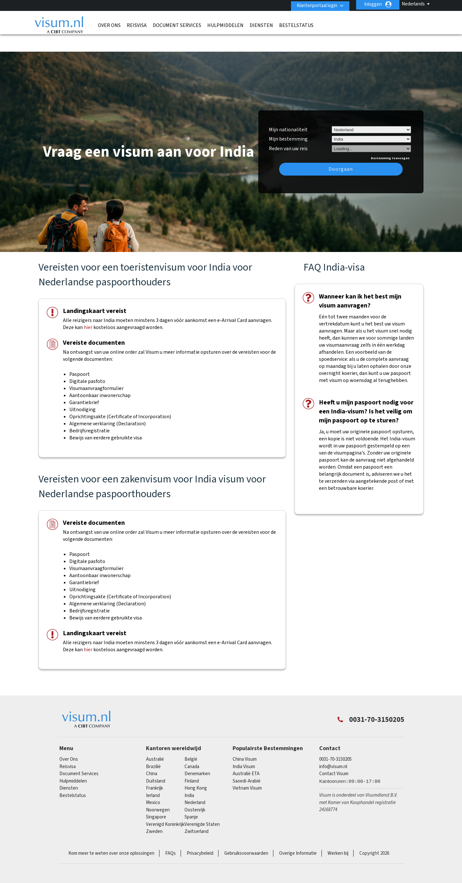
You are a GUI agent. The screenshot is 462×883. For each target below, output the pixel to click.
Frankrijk (154, 769)
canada (191, 747)
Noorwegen (158, 790)
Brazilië (153, 747)
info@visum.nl (333, 747)
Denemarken (197, 754)
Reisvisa (137, 24)
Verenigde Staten (202, 804)
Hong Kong (195, 769)
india (189, 776)
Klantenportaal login (315, 4)
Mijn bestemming (288, 119)
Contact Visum (333, 754)
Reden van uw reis (288, 128)
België (190, 740)
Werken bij (338, 833)
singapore (156, 797)
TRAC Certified (231, 860)
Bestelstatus (296, 24)
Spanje (191, 797)
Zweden (154, 812)
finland (191, 761)
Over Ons (109, 24)
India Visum (244, 747)
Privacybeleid (200, 833)
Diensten (261, 24)
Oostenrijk (194, 790)
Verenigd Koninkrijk (165, 804)
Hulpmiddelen (225, 24)
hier (88, 308)
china (151, 754)
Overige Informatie (298, 833)
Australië (155, 740)
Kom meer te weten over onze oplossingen (111, 833)
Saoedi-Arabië (247, 761)
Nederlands (413, 4)
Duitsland (155, 761)
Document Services (177, 24)
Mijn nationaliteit (288, 110)
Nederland (194, 783)
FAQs (170, 833)
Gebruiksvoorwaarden (246, 833)
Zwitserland (196, 812)
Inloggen (373, 4)
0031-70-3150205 (335, 740)
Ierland (153, 776)
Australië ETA (246, 754)
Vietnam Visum (247, 769)
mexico (153, 783)
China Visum (245, 740)
